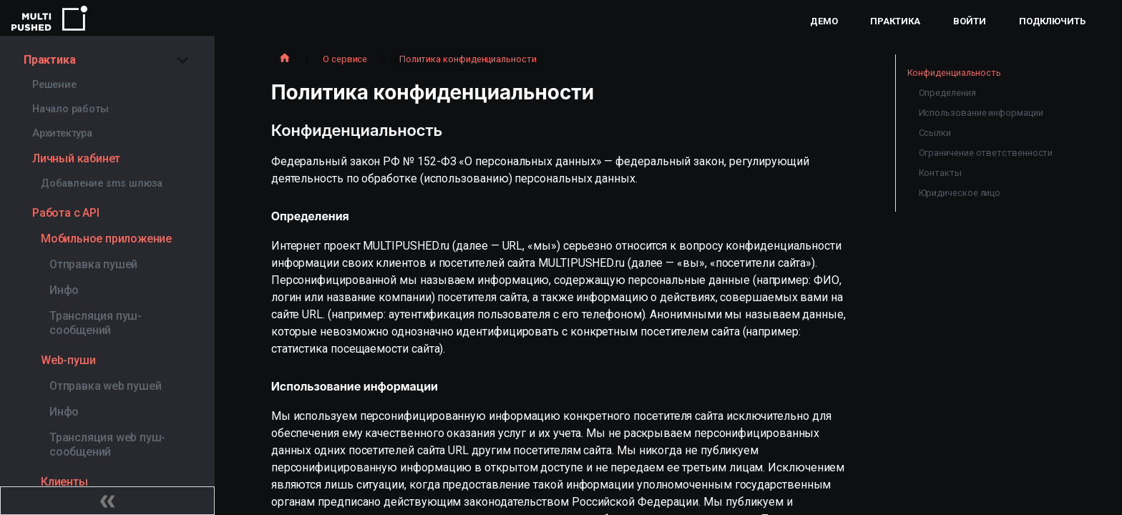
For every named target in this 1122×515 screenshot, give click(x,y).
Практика (894, 21)
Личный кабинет (76, 158)
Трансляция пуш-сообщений (95, 323)
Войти (969, 21)
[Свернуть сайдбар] (107, 500)
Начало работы (70, 109)
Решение (54, 85)
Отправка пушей (93, 264)
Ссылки (935, 132)
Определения (947, 92)
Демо (824, 21)
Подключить (1052, 21)
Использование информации (981, 112)
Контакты (940, 172)
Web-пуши (68, 360)
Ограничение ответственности (986, 152)
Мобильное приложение (106, 238)
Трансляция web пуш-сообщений (107, 444)
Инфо (64, 290)
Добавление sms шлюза (101, 183)
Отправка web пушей (105, 386)
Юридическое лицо (960, 192)
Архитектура (62, 133)
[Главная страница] (284, 59)
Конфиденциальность (954, 72)
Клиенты (64, 482)
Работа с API (65, 213)
